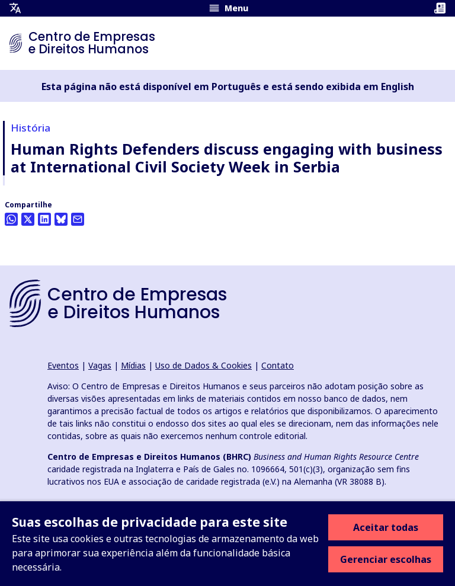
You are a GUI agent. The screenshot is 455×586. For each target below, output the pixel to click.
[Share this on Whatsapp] (11, 219)
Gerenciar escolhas (385, 559)
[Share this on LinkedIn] (44, 219)
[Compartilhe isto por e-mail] (77, 219)
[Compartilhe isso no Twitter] (27, 219)
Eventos (63, 365)
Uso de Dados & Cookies (203, 365)
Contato (277, 365)
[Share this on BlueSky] (61, 219)
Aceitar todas (385, 527)
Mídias (133, 365)
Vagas (99, 365)
